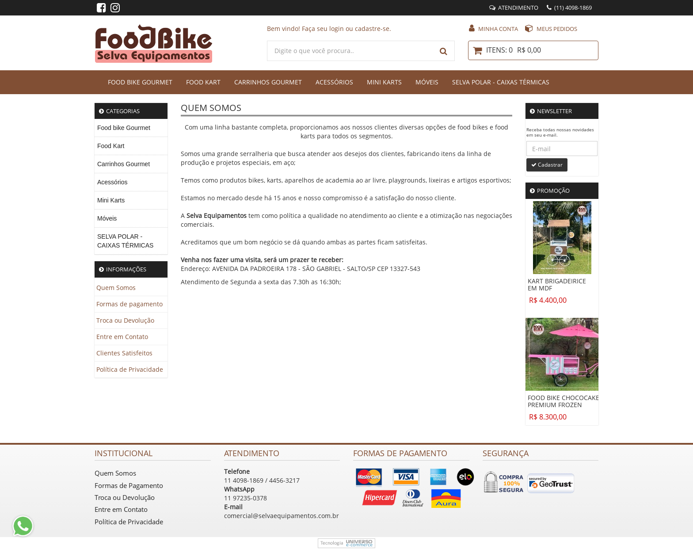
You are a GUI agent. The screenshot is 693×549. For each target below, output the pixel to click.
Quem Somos (116, 287)
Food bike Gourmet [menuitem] (123, 127)
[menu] (131, 187)
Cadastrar (547, 164)
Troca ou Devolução (125, 320)
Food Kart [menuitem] (110, 145)
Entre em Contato (122, 336)
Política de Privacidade (129, 369)
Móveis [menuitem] (107, 218)
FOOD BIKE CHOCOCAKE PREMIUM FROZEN (563, 401)
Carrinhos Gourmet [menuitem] (123, 164)
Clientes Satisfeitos (124, 353)
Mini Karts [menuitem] (111, 200)
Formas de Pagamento (129, 485)
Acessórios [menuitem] (112, 182)
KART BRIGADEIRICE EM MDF (557, 285)
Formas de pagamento (129, 304)
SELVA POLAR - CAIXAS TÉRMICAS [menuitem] (125, 241)
